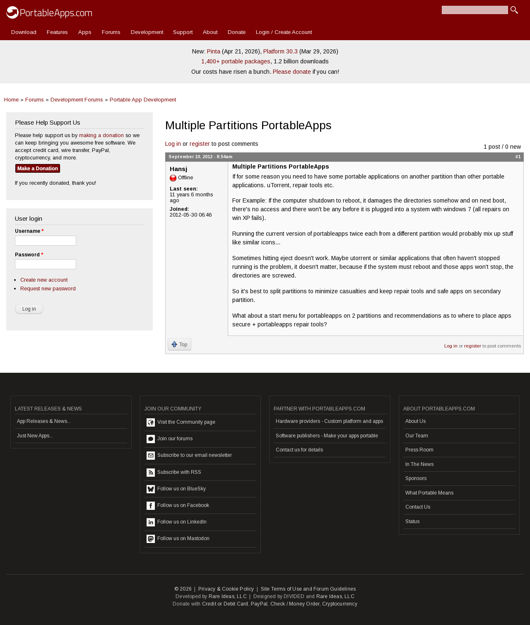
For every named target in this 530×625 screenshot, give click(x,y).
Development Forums (77, 100)
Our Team (416, 436)
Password (29, 255)
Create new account (43, 280)
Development (147, 32)
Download (23, 32)
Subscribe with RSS (174, 472)
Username (29, 231)
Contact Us (417, 507)
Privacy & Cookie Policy (226, 589)
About (210, 32)
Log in (173, 143)
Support (183, 32)
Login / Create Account (284, 32)
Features (57, 32)
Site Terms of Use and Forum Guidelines (308, 589)
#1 (518, 156)
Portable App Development (143, 100)
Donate (237, 32)
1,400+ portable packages (235, 61)
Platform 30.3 (280, 51)
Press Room (419, 450)
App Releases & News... (44, 421)
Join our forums (170, 439)
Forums (111, 32)
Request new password (48, 288)
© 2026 (183, 589)
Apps (85, 32)
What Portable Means (429, 493)
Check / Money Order (295, 604)
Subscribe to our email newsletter (189, 455)
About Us (415, 421)
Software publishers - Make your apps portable (327, 436)
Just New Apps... (35, 436)
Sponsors (415, 478)
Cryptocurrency (339, 604)
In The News (419, 464)
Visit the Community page (181, 422)
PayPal (259, 604)
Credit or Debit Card (225, 604)
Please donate (292, 71)
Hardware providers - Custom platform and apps (329, 421)
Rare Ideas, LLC (228, 596)
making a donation (101, 135)
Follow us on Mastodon (178, 539)
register (200, 143)
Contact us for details (299, 450)
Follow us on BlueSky (176, 489)
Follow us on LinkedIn (177, 522)
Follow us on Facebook (178, 506)
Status (412, 521)
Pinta (213, 51)
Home (11, 100)
